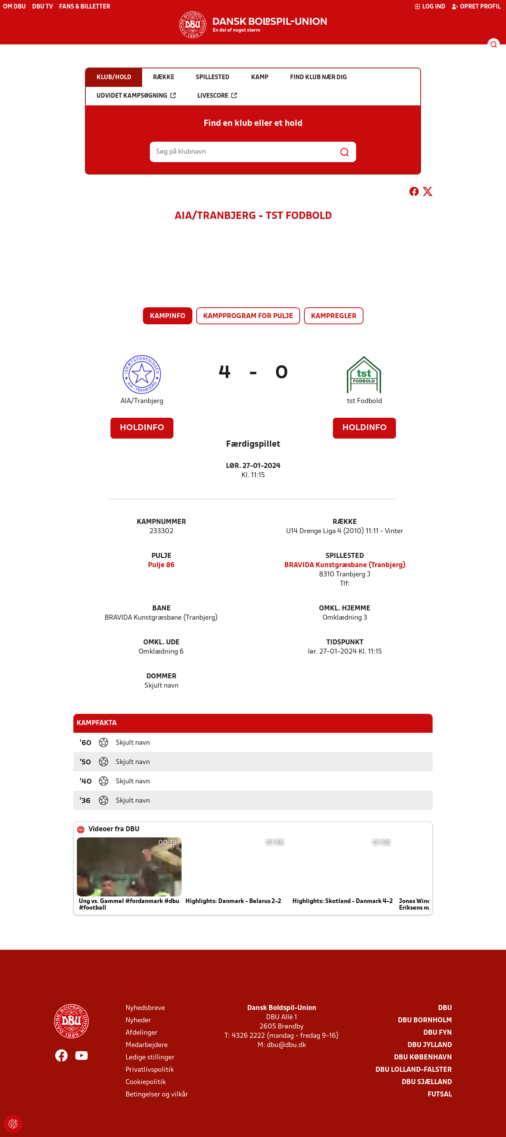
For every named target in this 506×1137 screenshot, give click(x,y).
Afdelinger (142, 1033)
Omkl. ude (161, 642)
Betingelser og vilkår (157, 1094)
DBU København (423, 1057)
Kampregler (334, 316)
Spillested (345, 556)
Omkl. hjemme (344, 608)
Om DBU (14, 7)
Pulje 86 (161, 565)
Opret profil (476, 6)
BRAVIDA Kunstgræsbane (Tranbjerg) (345, 565)
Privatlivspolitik (150, 1070)
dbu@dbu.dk (286, 1045)
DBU (445, 1008)
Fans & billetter (84, 7)
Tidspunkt (344, 642)
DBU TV (42, 7)
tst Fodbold (364, 401)
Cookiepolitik (146, 1082)
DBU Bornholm (425, 1020)
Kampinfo (167, 316)
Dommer (161, 676)
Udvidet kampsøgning (136, 96)
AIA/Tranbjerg (142, 401)
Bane (161, 608)
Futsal (440, 1094)
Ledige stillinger (150, 1057)
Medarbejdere (147, 1045)
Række (345, 522)
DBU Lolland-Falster (413, 1070)
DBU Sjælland (427, 1082)
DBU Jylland (430, 1045)
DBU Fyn (437, 1033)
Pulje (161, 556)
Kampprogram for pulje (248, 316)
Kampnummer (161, 522)
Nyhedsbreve (145, 1008)
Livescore (217, 96)
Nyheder (138, 1020)
